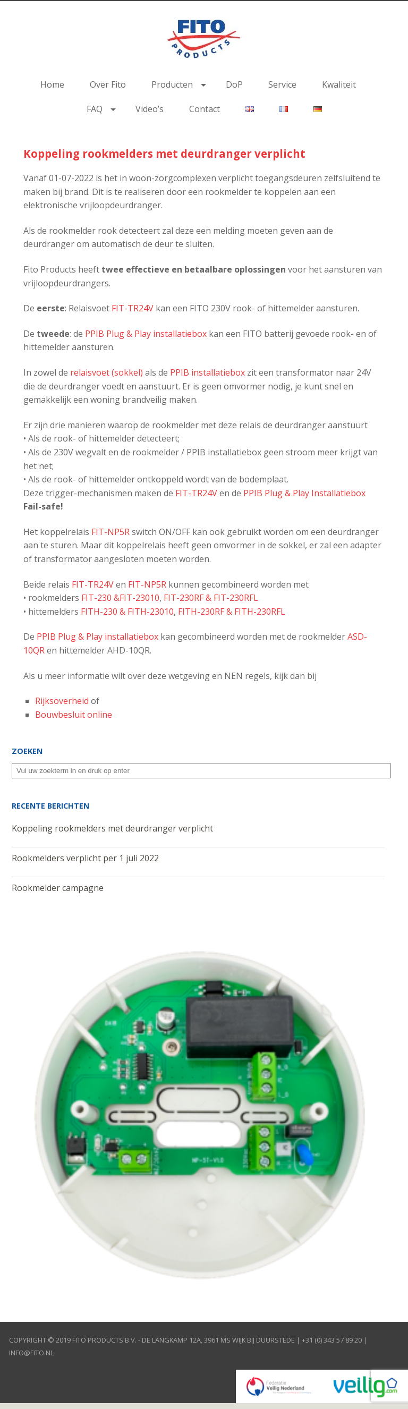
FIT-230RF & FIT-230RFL (211, 598)
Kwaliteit (339, 84)
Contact (204, 109)
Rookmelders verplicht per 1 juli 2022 (85, 858)
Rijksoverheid (62, 701)
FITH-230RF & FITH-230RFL (231, 611)
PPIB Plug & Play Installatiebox (304, 493)
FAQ (95, 109)
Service (282, 84)
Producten (172, 84)
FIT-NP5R (110, 532)
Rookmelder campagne (58, 888)
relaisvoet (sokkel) (106, 372)
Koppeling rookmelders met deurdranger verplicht (164, 153)
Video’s (149, 109)
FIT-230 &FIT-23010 (120, 598)
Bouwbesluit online (73, 714)
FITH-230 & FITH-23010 (127, 611)
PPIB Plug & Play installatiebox (146, 333)
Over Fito (108, 84)
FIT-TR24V (133, 308)
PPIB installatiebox (207, 372)
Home (52, 84)
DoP (234, 84)
